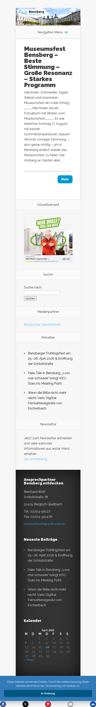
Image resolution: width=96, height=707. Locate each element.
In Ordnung (48, 693)
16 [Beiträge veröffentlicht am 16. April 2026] (47, 647)
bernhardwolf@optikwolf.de (44, 524)
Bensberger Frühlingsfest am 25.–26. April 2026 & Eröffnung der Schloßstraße (50, 358)
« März (29, 660)
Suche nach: (33, 287)
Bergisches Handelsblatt (42, 324)
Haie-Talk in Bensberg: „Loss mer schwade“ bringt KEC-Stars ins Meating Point (49, 378)
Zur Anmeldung (35, 459)
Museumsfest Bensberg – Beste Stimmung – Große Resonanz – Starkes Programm (48, 66)
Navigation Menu (50, 32)
